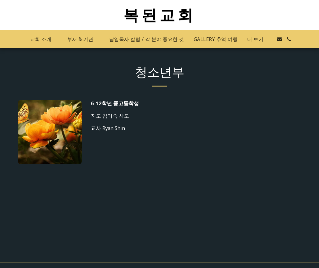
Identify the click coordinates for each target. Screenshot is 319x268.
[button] (44, 39)
